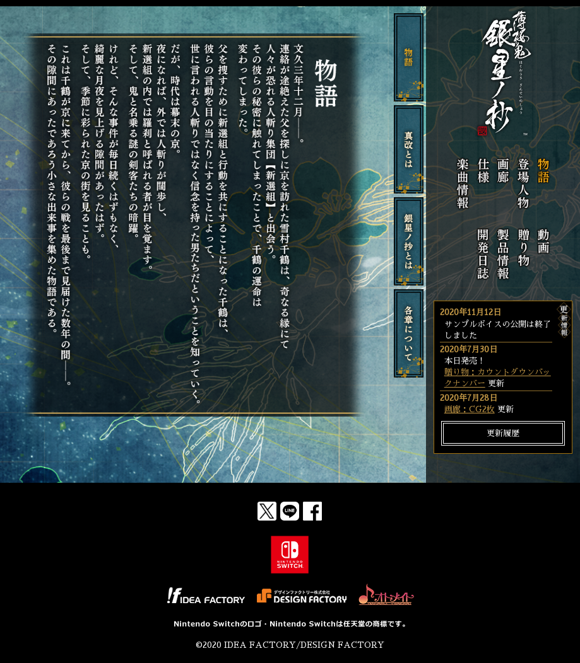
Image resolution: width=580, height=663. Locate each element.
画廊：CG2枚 (469, 409)
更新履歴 (503, 433)
